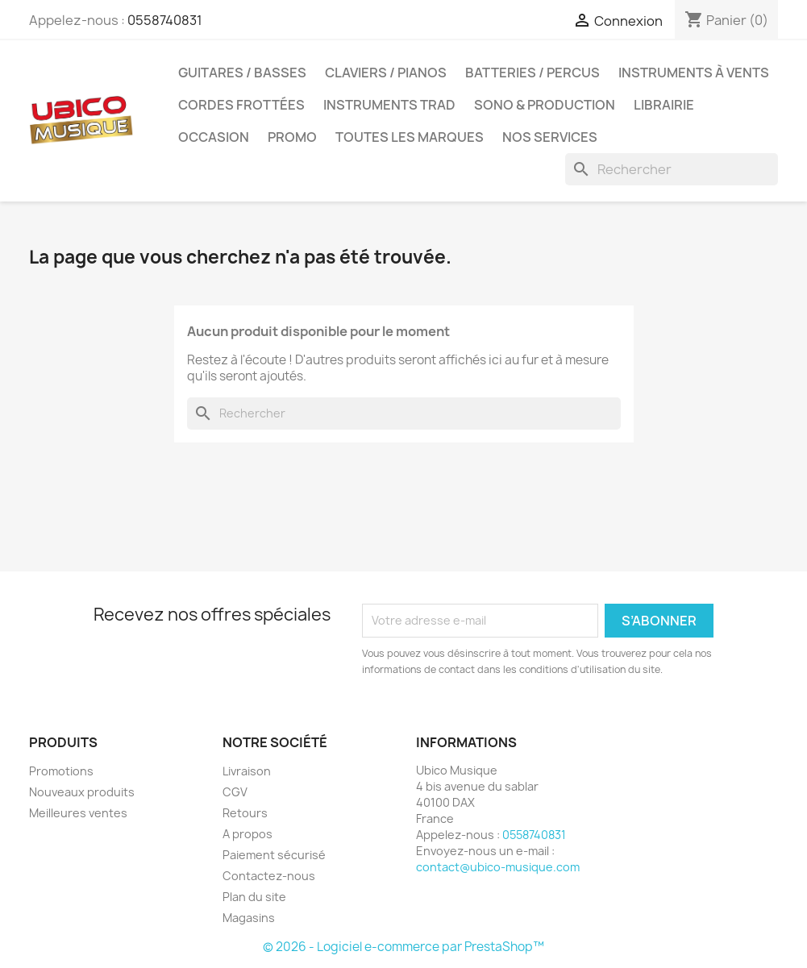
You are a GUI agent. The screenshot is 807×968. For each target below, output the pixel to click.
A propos (247, 833)
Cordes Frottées (241, 105)
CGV (235, 792)
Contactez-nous (269, 875)
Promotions (61, 771)
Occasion (213, 137)
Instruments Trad (389, 105)
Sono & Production (544, 105)
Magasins (249, 917)
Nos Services (549, 137)
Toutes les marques (409, 137)
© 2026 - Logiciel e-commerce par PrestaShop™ (403, 946)
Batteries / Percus (532, 72)
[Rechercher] (671, 169)
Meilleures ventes (78, 813)
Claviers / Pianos (386, 72)
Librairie (664, 105)
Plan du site (254, 896)
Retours (245, 813)
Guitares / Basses (242, 72)
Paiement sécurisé (274, 854)
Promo (292, 137)
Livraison (247, 771)
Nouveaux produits (82, 792)
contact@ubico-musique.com (498, 867)
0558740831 (164, 20)
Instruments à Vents (693, 72)
